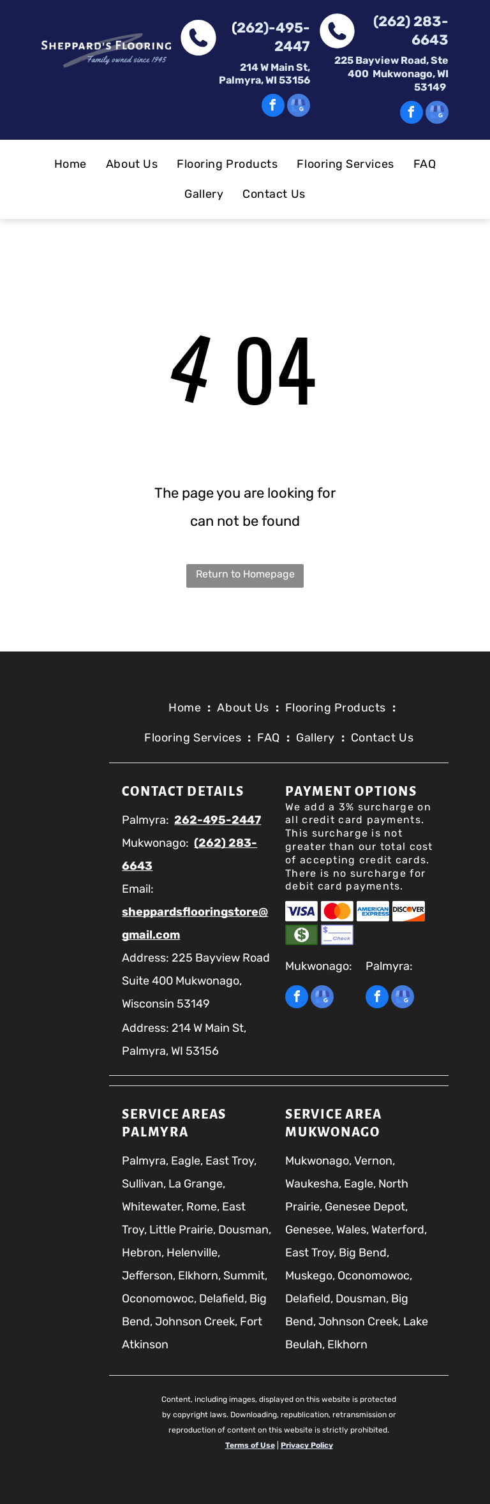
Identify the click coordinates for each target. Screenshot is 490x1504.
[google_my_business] (298, 107)
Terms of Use (250, 1445)
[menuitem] (70, 164)
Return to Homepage (245, 574)
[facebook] (273, 107)
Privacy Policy (307, 1445)
